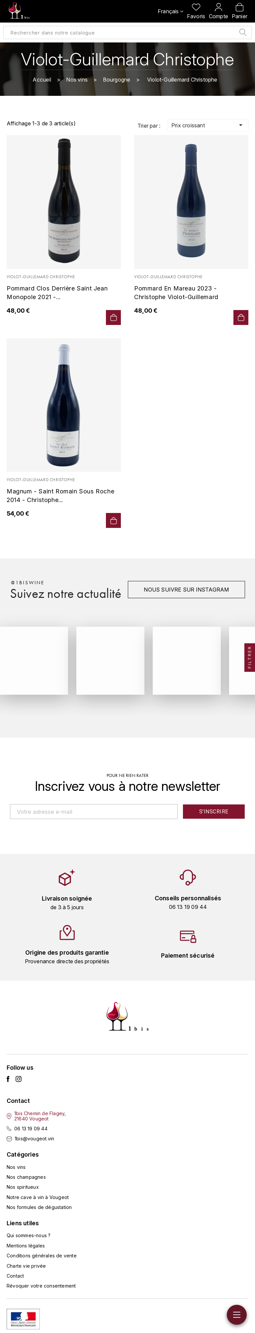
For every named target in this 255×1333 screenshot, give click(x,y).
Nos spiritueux (23, 1186)
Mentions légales (26, 1245)
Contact (15, 1275)
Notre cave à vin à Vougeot (38, 1196)
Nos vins (16, 1166)
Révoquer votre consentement (41, 1285)
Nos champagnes (26, 1176)
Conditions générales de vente (42, 1255)
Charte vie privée (26, 1265)
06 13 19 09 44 (30, 1128)
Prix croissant (208, 125)
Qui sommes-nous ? (28, 1235)
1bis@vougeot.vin (34, 1138)
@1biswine (27, 582)
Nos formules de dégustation (39, 1207)
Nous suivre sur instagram (185, 589)
